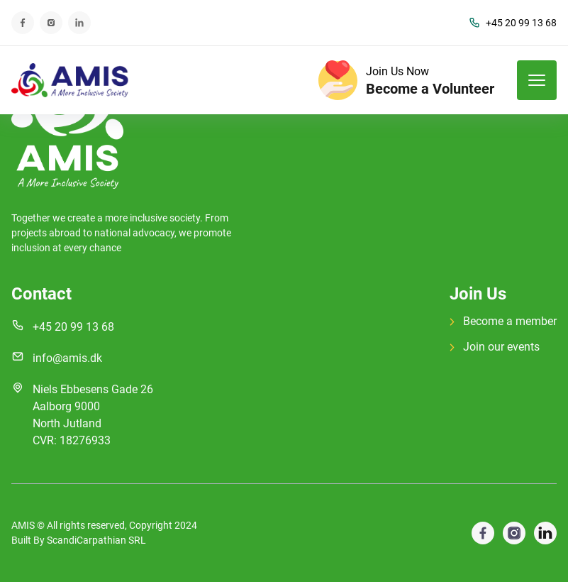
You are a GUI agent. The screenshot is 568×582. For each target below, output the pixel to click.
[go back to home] (67, 122)
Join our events (495, 346)
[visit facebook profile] (514, 533)
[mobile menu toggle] (537, 80)
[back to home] (70, 80)
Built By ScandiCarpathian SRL (78, 540)
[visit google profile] (483, 533)
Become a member (503, 321)
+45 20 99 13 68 (513, 23)
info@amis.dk (67, 358)
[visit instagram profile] (545, 533)
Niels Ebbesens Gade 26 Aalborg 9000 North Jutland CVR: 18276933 (93, 415)
